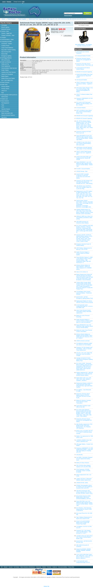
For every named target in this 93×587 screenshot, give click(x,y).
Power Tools (4, 84)
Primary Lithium (5, 88)
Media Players (4, 76)
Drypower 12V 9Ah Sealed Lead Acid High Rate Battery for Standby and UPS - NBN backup (84, 182)
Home (3, 19)
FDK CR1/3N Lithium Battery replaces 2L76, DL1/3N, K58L (83, 466)
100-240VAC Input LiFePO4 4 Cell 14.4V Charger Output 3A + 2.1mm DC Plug (84, 187)
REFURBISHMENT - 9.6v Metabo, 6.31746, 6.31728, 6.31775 (83, 45)
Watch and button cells (7, 113)
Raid (2, 92)
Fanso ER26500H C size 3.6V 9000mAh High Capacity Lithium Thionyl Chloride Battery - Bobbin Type (84, 164)
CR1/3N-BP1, (79, 454)
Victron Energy (5, 111)
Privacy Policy (71, 566)
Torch (2, 107)
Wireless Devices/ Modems (8, 115)
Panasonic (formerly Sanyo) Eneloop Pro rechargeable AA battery (83, 60)
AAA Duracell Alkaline (81, 79)
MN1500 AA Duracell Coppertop (84, 71)
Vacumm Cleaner (5, 109)
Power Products (12, 19)
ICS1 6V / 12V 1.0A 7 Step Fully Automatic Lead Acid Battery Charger (84, 354)
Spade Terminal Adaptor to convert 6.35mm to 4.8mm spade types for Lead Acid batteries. (84, 321)
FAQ (2, 566)
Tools (2, 105)
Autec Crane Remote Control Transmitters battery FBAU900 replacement (83, 312)
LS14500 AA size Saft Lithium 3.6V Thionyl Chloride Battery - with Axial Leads (83, 143)
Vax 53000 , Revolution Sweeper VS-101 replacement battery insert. (84, 459)
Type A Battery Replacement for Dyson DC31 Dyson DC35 (84, 518)
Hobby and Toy (5, 64)
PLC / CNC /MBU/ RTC (7, 80)
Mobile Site (46, 586)
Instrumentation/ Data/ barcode (9, 68)
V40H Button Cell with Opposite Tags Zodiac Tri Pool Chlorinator (84, 148)
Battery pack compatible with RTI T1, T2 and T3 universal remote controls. (84, 432)
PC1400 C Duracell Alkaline (83, 168)
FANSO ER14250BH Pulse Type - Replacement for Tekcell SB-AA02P (84, 76)
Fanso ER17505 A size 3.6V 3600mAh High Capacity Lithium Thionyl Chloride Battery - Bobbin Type (84, 503)
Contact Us (54, 566)
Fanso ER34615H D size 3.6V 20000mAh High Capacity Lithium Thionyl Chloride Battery (84, 326)
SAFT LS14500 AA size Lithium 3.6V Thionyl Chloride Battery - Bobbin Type (84, 112)
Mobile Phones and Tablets (8, 78)
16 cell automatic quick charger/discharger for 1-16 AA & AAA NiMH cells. (84, 306)
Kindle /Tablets (5, 70)
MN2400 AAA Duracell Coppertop (84, 115)
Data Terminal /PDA (6, 51)
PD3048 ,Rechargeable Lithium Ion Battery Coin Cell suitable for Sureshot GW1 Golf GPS (84, 487)
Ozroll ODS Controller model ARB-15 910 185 (83, 406)
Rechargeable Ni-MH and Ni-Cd (9, 94)
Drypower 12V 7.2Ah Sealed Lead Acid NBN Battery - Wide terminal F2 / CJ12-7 (83, 532)
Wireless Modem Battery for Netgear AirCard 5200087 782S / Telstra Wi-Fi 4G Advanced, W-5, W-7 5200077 (84, 336)
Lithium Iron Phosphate (7, 74)
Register (9, 1)
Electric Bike (4, 54)
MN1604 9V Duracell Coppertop (84, 118)
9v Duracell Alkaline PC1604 (83, 55)
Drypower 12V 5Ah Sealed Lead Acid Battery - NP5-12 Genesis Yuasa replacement (84, 349)
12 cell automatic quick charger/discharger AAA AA (83, 561)
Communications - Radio (7, 39)
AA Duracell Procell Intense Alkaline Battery (83, 68)
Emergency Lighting (6, 56)
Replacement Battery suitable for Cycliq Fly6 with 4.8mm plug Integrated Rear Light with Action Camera (84, 385)
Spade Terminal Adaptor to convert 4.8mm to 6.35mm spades (82, 253)
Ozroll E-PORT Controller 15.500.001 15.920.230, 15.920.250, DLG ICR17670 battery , (83, 176)
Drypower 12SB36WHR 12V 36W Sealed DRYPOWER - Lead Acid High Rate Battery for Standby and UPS (84, 450)
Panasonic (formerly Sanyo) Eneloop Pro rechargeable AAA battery (84, 420)
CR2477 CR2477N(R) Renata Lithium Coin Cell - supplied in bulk (83, 153)
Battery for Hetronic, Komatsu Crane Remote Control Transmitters (83, 402)
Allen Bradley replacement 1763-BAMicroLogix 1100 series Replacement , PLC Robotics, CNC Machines (84, 426)
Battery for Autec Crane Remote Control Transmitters (84, 331)
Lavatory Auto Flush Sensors (8, 72)
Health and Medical (6, 62)
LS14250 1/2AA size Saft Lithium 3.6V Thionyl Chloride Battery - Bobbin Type (84, 537)
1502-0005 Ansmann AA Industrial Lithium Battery (82, 222)
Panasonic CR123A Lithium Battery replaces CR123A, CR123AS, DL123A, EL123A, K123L (83, 395)
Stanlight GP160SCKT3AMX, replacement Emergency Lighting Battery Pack (84, 359)
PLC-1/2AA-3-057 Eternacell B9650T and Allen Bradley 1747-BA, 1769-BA (84, 104)
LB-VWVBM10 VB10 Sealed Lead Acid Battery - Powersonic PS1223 (84, 293)
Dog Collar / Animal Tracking (8, 49)
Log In (3, 1)
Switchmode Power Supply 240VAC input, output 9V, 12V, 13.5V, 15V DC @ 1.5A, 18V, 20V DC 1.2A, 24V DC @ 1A (57, 19)
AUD (23, 1)
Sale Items (4, 117)
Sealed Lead (4, 99)
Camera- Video (5, 31)
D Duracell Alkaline (81, 107)
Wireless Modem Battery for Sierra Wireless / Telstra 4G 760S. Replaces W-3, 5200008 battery (83, 267)
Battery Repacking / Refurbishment (27, 566)
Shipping (44, 566)
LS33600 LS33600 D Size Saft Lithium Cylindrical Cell (83, 440)
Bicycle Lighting (5, 27)
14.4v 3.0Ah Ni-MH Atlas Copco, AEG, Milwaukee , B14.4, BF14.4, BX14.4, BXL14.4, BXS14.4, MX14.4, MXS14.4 (84, 556)
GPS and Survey (5, 60)
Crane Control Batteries (7, 47)
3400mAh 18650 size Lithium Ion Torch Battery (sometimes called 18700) (84, 218)
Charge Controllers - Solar (7, 35)
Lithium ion (4, 90)
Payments (49, 566)
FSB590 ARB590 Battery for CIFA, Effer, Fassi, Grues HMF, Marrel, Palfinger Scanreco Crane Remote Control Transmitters (84, 211)
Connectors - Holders (6, 43)
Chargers (3, 37)
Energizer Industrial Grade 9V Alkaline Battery (83, 244)
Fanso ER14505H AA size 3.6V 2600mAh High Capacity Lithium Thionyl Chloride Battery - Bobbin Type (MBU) (84, 137)
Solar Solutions (5, 101)
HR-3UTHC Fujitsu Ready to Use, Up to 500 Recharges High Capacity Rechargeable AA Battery (84, 89)
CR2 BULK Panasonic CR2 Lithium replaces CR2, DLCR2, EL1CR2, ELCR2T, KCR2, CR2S (84, 492)
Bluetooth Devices (5, 29)
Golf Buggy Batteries (6, 58)
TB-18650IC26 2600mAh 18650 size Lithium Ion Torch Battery (84, 344)
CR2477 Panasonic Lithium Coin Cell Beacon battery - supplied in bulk (84, 84)
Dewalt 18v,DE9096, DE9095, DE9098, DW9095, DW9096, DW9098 (83, 550)
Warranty (6, 566)
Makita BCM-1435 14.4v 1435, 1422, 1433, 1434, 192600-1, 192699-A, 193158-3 (83, 379)
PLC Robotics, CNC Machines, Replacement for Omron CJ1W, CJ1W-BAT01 (84, 509)
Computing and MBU (6, 41)
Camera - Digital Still (6, 33)
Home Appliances (5, 66)
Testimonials (38, 566)
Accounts (11, 566)
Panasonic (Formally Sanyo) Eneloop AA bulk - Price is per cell (84, 64)
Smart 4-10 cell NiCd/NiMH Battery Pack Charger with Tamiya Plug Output (83, 522)
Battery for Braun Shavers (82, 462)
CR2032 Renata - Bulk (81, 171)
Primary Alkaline (5, 86)
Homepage (4, 25)
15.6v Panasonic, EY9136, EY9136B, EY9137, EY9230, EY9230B (83, 471)
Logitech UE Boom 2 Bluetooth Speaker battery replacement (84, 479)
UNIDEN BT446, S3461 (82, 482)
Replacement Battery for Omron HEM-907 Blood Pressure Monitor (84, 301)
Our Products (16, 566)
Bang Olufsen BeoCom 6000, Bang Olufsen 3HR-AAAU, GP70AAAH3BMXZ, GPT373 (83, 497)
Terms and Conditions (62, 566)
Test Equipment (5, 103)
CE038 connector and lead (82, 340)
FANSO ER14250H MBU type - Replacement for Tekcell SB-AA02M (84, 158)
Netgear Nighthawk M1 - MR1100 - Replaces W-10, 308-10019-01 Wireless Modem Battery (84, 374)
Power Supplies (22, 19)
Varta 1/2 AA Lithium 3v (82, 272)
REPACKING (4, 96)
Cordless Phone (5, 45)
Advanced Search (68, 15)
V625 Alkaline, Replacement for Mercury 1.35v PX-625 (84, 248)
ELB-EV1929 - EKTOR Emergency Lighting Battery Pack (84, 297)
